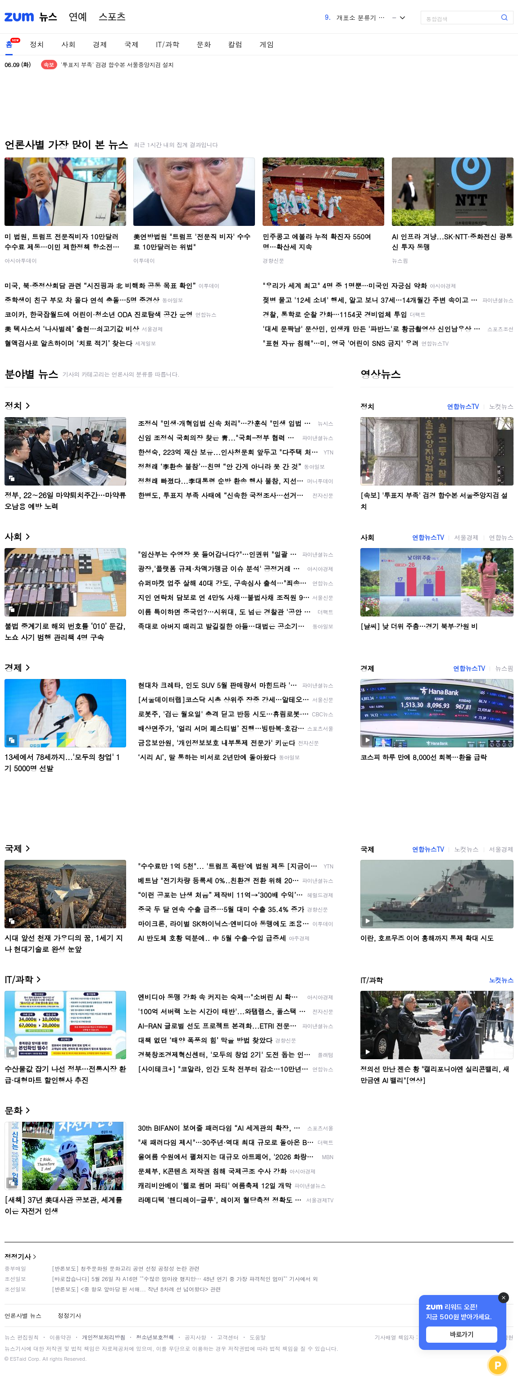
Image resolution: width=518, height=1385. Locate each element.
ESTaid (18, 1358)
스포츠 (112, 17)
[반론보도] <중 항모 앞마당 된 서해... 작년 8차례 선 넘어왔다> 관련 (136, 1289)
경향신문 (273, 260)
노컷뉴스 (501, 406)
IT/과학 (167, 44)
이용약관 (60, 1337)
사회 (68, 44)
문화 (203, 44)
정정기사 (18, 1256)
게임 (266, 44)
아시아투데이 (21, 260)
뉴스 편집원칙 (22, 1337)
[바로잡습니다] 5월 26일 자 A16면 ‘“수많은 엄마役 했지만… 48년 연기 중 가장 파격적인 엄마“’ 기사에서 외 (185, 1278)
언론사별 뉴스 (23, 1315)
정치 (37, 44)
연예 (78, 17)
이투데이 (144, 260)
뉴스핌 (400, 260)
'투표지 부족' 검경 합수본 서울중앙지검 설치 (117, 64)
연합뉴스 (501, 537)
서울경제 (466, 537)
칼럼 (235, 44)
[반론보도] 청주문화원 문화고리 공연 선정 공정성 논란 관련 (126, 1268)
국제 (131, 44)
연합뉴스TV (462, 406)
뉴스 (48, 17)
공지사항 (195, 1337)
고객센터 (228, 1337)
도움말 (258, 1337)
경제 (100, 44)
